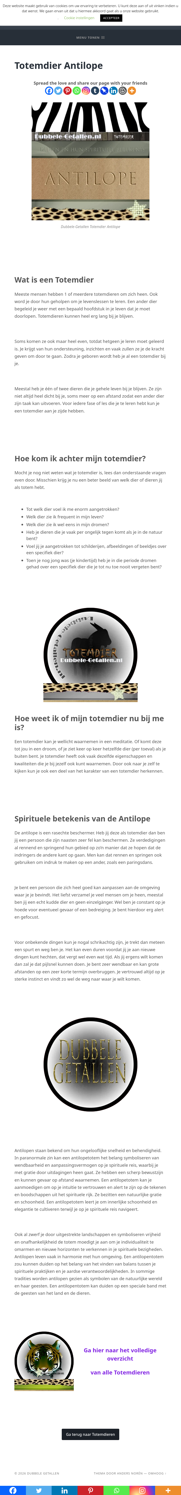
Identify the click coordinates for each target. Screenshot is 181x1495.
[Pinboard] (104, 91)
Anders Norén (130, 1473)
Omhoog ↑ (157, 1473)
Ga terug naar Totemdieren (90, 1434)
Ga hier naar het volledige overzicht (120, 1354)
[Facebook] (49, 91)
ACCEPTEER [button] (111, 18)
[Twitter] (58, 91)
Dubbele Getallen (43, 1473)
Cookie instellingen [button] (79, 17)
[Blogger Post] (123, 91)
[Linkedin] (113, 91)
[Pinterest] (67, 91)
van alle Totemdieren (120, 1372)
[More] (132, 91)
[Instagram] (86, 91)
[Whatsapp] (77, 91)
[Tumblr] (95, 91)
